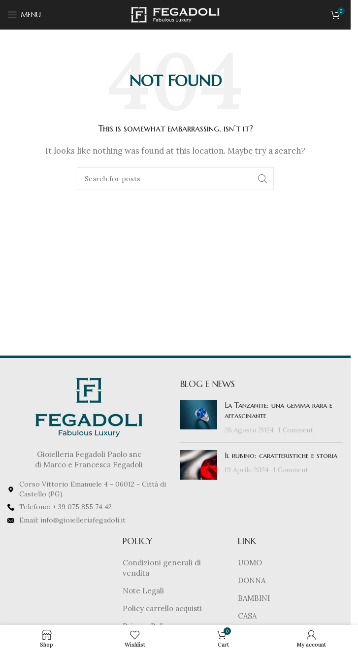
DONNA (251, 580)
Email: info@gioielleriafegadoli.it (72, 520)
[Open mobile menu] (24, 15)
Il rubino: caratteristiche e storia (281, 455)
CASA (247, 615)
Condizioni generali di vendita (162, 568)
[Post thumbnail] (198, 417)
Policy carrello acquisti (162, 608)
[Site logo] (175, 14)
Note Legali (143, 590)
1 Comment (295, 429)
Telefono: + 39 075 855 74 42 (65, 506)
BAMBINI (254, 598)
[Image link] (88, 406)
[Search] (175, 178)
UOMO (250, 562)
